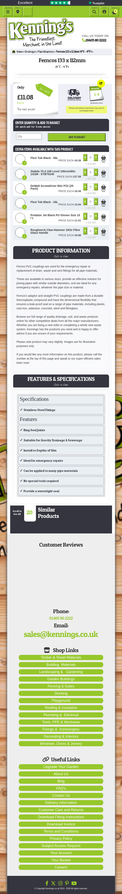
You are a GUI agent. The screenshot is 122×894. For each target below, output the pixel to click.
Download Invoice (61, 824)
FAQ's (61, 788)
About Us (61, 774)
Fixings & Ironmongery (61, 729)
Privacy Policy (61, 839)
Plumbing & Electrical (61, 715)
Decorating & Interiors (61, 736)
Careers (61, 867)
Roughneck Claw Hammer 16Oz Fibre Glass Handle (55, 231)
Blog (60, 781)
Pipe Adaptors (46, 52)
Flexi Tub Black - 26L (44, 202)
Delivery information (61, 803)
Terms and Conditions (61, 831)
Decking (61, 693)
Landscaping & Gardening (61, 672)
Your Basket (60, 860)
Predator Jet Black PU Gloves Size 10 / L (55, 217)
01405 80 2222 (95, 40)
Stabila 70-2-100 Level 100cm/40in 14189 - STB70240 (53, 173)
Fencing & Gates (61, 686)
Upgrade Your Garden (61, 767)
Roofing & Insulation (61, 708)
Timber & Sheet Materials (61, 657)
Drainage (30, 52)
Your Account (61, 853)
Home (17, 52)
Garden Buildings (61, 679)
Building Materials (61, 665)
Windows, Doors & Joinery (61, 744)
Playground (61, 701)
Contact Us (61, 795)
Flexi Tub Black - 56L (44, 158)
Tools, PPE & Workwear (61, 722)
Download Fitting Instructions (61, 817)
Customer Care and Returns (61, 810)
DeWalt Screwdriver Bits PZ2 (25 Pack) (52, 187)
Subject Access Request (61, 846)
